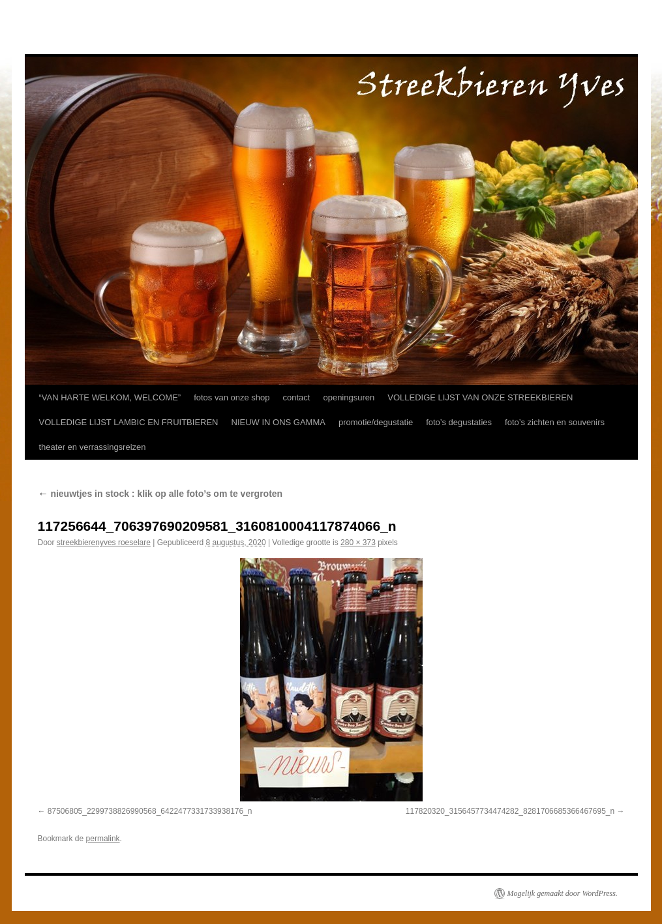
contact (296, 397)
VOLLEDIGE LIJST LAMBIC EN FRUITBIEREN (128, 422)
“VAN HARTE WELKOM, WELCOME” (110, 397)
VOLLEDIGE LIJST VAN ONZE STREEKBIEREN (480, 397)
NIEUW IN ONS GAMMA (278, 422)
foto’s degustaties (459, 422)
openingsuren (348, 397)
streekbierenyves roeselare (104, 542)
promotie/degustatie (376, 422)
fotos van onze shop (231, 397)
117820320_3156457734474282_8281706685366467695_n (510, 811)
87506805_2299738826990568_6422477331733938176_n (150, 811)
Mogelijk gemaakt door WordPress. (562, 893)
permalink (103, 838)
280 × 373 (358, 542)
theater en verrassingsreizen (92, 447)
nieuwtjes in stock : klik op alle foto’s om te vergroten (160, 493)
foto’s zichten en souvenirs (555, 422)
